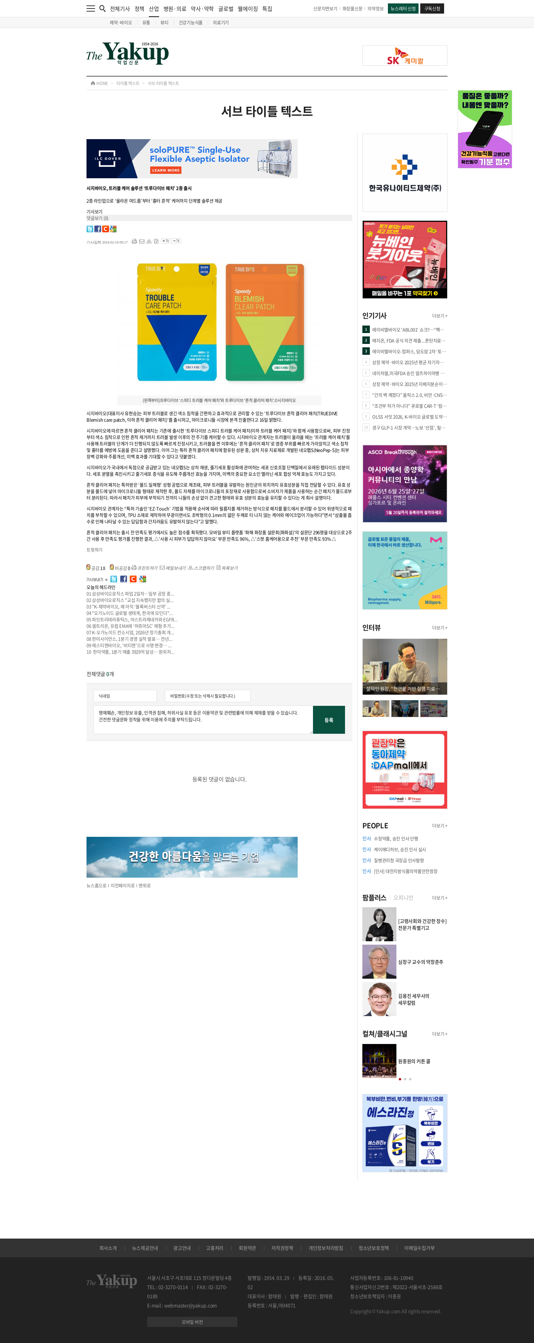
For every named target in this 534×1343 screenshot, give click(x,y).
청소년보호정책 (374, 1247)
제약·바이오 (121, 22)
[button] (400, 1079)
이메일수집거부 (419, 1247)
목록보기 (227, 568)
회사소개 (108, 1247)
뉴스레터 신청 (403, 8)
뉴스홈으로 (97, 885)
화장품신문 (353, 8)
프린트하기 (144, 568)
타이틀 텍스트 (127, 83)
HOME (99, 83)
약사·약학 (202, 8)
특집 (267, 8)
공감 (96, 568)
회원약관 (247, 1247)
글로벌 (225, 8)
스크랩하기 (201, 568)
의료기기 (221, 22)
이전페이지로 (123, 885)
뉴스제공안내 (145, 1247)
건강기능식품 (191, 22)
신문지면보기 (325, 8)
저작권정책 (282, 1247)
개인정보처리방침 (326, 1247)
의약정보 (375, 8)
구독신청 (432, 8)
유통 (146, 22)
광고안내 (182, 1247)
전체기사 (120, 8)
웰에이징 (248, 8)
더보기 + (439, 315)
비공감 (120, 568)
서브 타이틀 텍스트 (163, 83)
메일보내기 (173, 568)
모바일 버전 (192, 1322)
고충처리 (214, 1247)
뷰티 (164, 22)
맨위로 (145, 885)
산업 (154, 10)
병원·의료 (175, 8)
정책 (140, 8)
